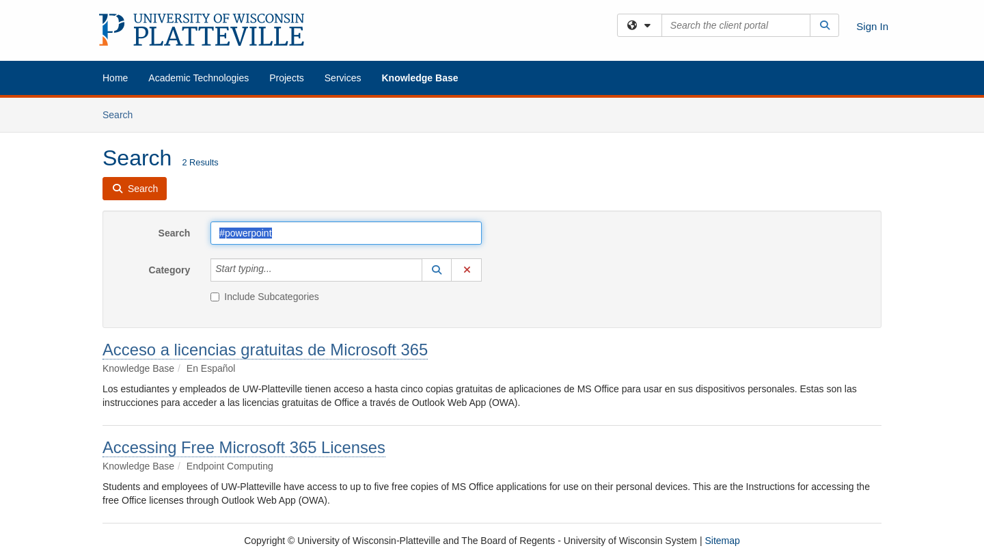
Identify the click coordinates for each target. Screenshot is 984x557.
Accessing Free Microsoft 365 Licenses (243, 447)
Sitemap (722, 540)
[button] (437, 270)
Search (122, 113)
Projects (286, 77)
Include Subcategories (264, 296)
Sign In (872, 26)
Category (170, 269)
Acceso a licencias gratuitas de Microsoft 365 (265, 349)
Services (343, 77)
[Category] (279, 269)
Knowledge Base (419, 77)
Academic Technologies (198, 77)
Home (115, 77)
